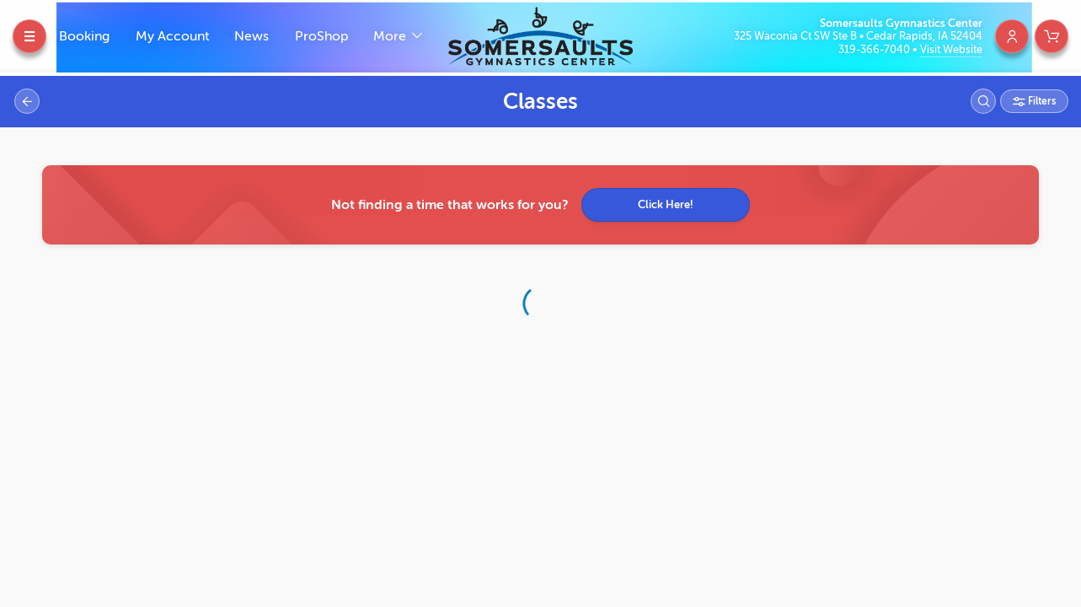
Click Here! (665, 204)
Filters (1040, 101)
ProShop (321, 36)
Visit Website (951, 49)
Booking (84, 36)
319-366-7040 (875, 49)
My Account (172, 36)
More (391, 36)
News (251, 36)
